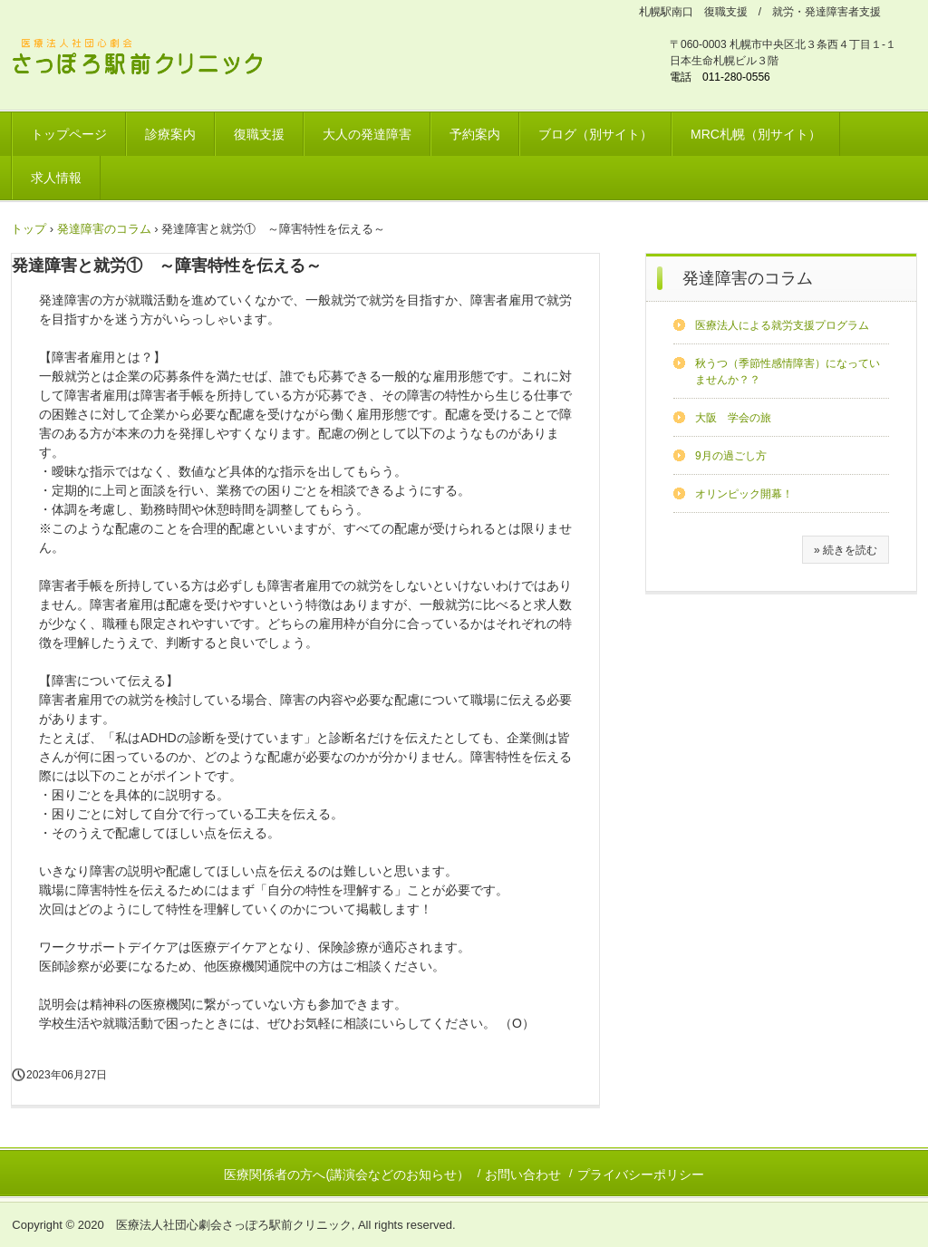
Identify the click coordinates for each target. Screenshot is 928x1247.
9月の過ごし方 (731, 456)
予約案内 (475, 134)
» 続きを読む (845, 550)
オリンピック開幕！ (744, 494)
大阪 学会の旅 (733, 417)
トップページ (69, 134)
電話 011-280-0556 (720, 77)
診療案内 (170, 134)
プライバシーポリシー (640, 1174)
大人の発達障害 (367, 134)
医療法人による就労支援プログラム (782, 325)
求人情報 (56, 177)
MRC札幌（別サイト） (756, 134)
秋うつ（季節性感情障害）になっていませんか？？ (787, 371)
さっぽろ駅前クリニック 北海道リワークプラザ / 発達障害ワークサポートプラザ (148, 59)
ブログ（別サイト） (595, 134)
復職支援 (259, 134)
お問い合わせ (523, 1174)
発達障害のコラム (747, 278)
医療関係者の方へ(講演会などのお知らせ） (346, 1174)
